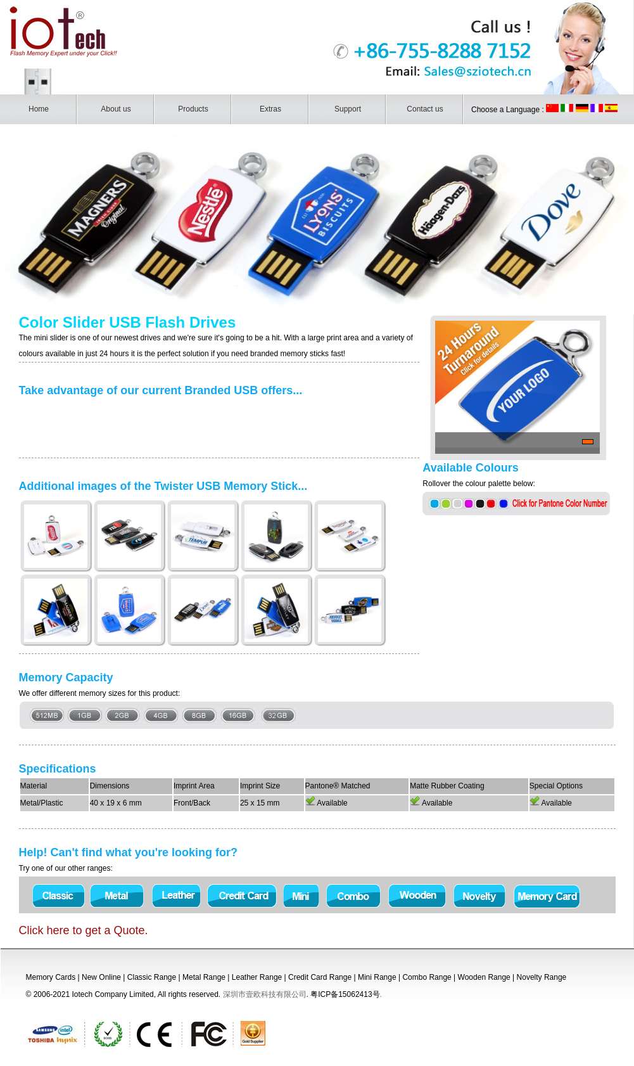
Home (39, 109)
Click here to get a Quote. (83, 930)
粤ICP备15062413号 (344, 994)
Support (347, 109)
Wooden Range (484, 977)
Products (193, 109)
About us (115, 109)
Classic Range (151, 977)
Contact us (425, 109)
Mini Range (377, 977)
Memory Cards (51, 977)
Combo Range (426, 977)
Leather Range (257, 977)
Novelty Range (542, 977)
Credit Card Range (320, 977)
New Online (101, 977)
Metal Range (203, 977)
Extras (270, 109)
